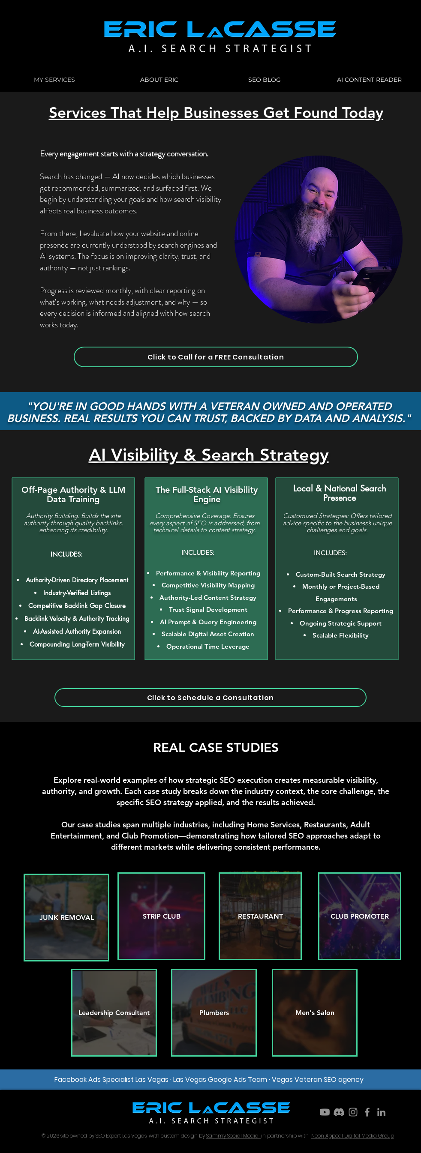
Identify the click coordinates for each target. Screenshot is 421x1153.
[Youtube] (325, 1112)
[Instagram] (353, 1112)
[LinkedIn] (381, 1112)
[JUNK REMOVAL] (66, 917)
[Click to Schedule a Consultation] (210, 697)
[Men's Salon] (315, 1013)
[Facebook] (367, 1112)
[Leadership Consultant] (114, 1013)
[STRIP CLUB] (161, 916)
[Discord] (339, 1112)
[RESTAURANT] (260, 916)
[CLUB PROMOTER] (359, 916)
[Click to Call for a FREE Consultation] (216, 357)
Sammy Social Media (233, 1135)
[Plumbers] (214, 1013)
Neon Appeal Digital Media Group (352, 1135)
